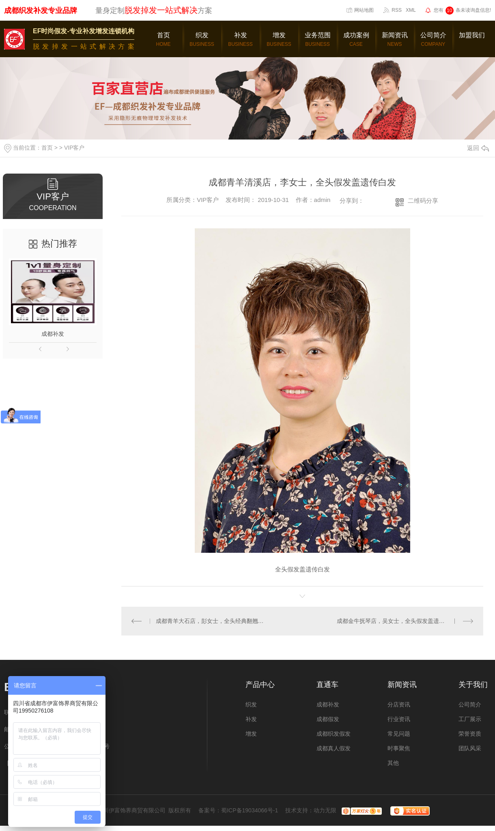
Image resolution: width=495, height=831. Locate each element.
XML (411, 10)
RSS (397, 10)
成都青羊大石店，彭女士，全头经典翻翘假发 (212, 621)
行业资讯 (398, 719)
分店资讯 (398, 704)
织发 (251, 704)
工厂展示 (469, 719)
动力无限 (325, 810)
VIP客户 (74, 147)
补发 (251, 719)
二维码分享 (423, 200)
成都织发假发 (333, 733)
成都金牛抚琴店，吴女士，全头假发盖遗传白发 (396, 621)
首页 (47, 147)
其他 (393, 763)
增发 (251, 733)
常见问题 (398, 733)
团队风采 (469, 748)
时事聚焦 (398, 748)
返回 (478, 147)
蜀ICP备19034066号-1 (249, 810)
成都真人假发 (333, 748)
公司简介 (469, 704)
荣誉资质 (469, 733)
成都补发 (52, 334)
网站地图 (364, 10)
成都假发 (327, 719)
